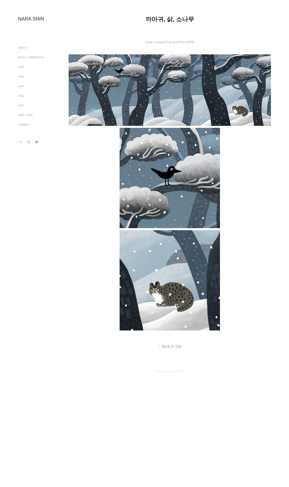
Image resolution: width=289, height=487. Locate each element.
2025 (21, 67)
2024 (21, 76)
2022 (21, 96)
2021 (21, 105)
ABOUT (22, 47)
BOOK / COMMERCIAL (31, 57)
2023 (21, 86)
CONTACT (24, 124)
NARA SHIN (31, 18)
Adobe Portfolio (177, 371)
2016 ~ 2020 (25, 115)
